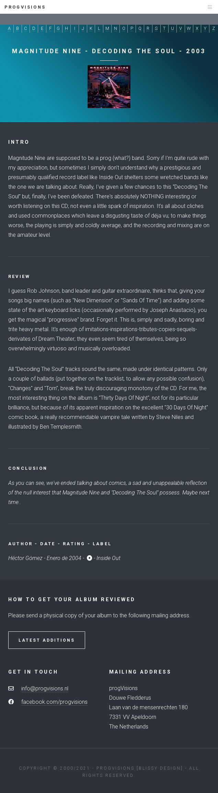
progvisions (26, 7)
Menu (203, 10)
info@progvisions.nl (44, 688)
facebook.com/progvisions (54, 702)
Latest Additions (47, 640)
